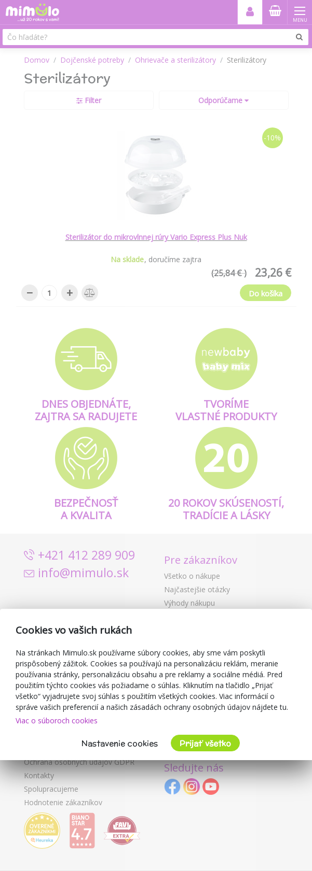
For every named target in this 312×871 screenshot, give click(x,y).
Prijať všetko (205, 743)
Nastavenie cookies (120, 743)
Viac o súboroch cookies (57, 720)
